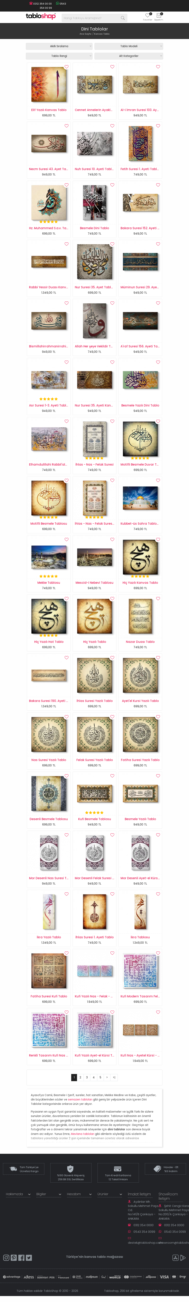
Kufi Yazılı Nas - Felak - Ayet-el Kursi (102, 996)
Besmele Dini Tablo (94, 228)
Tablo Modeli (128, 46)
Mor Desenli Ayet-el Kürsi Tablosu (146, 878)
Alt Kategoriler (128, 56)
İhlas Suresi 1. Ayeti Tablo (94, 937)
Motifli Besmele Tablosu (48, 523)
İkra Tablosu (140, 937)
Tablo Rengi (59, 56)
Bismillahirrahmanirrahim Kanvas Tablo (60, 346)
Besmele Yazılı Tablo (140, 819)
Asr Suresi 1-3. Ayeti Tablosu (50, 405)
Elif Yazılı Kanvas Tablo (48, 110)
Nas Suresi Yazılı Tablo (48, 760)
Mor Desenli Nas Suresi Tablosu (53, 878)
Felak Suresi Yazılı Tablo (94, 760)
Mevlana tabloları (82, 1134)
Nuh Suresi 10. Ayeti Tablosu (96, 169)
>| (114, 1077)
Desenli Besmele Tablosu (49, 819)
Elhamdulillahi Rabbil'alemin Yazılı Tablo (60, 464)
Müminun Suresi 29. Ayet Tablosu (146, 287)
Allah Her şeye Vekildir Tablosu (98, 346)
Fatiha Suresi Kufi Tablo (49, 996)
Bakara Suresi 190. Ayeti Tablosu (54, 701)
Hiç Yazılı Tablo (94, 642)
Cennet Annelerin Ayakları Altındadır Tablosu (109, 110)
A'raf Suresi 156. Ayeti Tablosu (143, 346)
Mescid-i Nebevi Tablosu (94, 583)
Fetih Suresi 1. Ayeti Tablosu (142, 169)
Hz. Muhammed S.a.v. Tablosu (52, 228)
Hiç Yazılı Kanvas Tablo (140, 583)
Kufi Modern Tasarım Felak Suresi (146, 996)
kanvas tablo (95, 1256)
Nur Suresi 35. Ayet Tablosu (96, 287)
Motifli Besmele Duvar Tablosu (144, 464)
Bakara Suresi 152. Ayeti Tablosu (145, 228)
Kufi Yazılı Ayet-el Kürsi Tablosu (99, 1055)
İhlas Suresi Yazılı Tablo (95, 701)
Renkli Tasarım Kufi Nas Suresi (52, 1055)
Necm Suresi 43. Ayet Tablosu (52, 169)
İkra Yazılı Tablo (49, 937)
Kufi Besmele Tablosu (94, 819)
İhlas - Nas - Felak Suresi (94, 464)
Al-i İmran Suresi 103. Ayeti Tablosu (147, 110)
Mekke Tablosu (48, 583)
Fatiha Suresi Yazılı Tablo (140, 760)
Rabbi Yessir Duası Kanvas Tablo (54, 287)
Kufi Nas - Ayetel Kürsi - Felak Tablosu (150, 1055)
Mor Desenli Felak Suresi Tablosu (100, 878)
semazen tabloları (80, 1099)
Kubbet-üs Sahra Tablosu (140, 523)
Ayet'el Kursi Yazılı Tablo (140, 701)
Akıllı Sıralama (59, 46)
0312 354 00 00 (40, 3)
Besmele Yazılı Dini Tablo (140, 405)
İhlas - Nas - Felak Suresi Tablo (99, 523)
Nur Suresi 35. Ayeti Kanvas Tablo (100, 405)
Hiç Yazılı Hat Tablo (48, 642)
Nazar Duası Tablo (140, 642)
